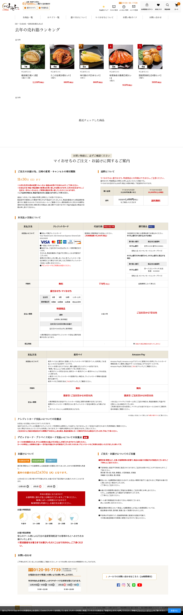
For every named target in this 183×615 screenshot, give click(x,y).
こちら (68, 381)
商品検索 (167, 9)
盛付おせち (31, 8)
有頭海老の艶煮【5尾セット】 (120, 77)
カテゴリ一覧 (53, 17)
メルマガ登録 (134, 10)
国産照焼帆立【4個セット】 (150, 75)
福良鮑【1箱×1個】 (29, 75)
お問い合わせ (155, 17)
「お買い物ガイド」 (153, 415)
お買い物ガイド (130, 17)
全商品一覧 (28, 17)
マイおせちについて (104, 17)
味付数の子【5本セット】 (90, 75)
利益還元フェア (103, 10)
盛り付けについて (79, 17)
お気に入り (158, 9)
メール (46, 202)
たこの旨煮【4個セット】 (61, 75)
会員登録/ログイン (147, 9)
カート (177, 6)
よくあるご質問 (123, 10)
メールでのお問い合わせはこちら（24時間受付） (130, 576)
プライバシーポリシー (145, 610)
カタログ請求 (114, 10)
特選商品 (44, 8)
